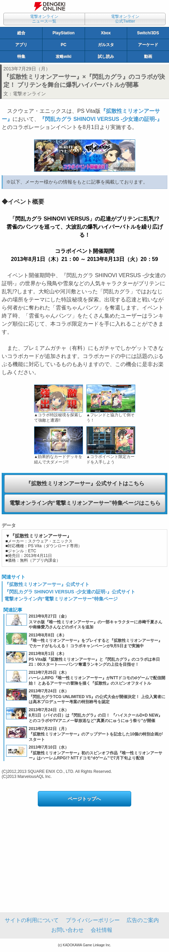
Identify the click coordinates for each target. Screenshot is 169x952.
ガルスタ (106, 44)
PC (63, 44)
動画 (148, 56)
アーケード (148, 44)
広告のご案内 (142, 920)
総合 (21, 33)
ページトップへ (84, 798)
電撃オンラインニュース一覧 (44, 19)
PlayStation (64, 33)
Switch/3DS (148, 33)
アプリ (21, 44)
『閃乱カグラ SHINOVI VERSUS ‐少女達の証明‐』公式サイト (69, 591)
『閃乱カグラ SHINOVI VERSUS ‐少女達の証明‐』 (100, 119)
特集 (21, 56)
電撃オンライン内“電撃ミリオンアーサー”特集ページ (61, 598)
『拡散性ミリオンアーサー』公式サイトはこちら (85, 483)
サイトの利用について (32, 920)
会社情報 (101, 930)
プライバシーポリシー (93, 920)
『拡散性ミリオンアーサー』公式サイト (46, 584)
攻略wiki (64, 56)
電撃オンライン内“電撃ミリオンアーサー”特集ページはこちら (85, 503)
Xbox (106, 33)
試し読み (106, 56)
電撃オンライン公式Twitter (125, 19)
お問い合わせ (67, 930)
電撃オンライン (29, 93)
